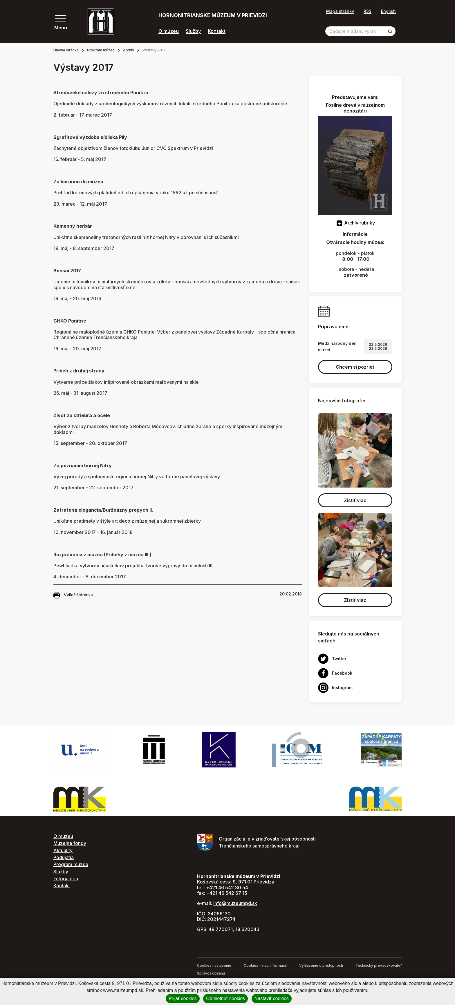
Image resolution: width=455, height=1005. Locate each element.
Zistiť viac (355, 500)
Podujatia (63, 857)
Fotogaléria (65, 878)
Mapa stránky (340, 11)
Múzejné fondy (69, 843)
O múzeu (168, 31)
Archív (128, 50)
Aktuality (63, 850)
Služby (193, 31)
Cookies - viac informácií (265, 965)
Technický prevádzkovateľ (378, 965)
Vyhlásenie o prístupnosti (321, 965)
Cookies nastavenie (214, 965)
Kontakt (216, 31)
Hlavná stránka (66, 50)
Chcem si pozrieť (355, 367)
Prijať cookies (183, 998)
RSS (367, 11)
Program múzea (101, 50)
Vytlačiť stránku (73, 595)
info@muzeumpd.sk (235, 903)
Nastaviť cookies (271, 998)
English (388, 11)
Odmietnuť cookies (225, 998)
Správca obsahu (211, 973)
